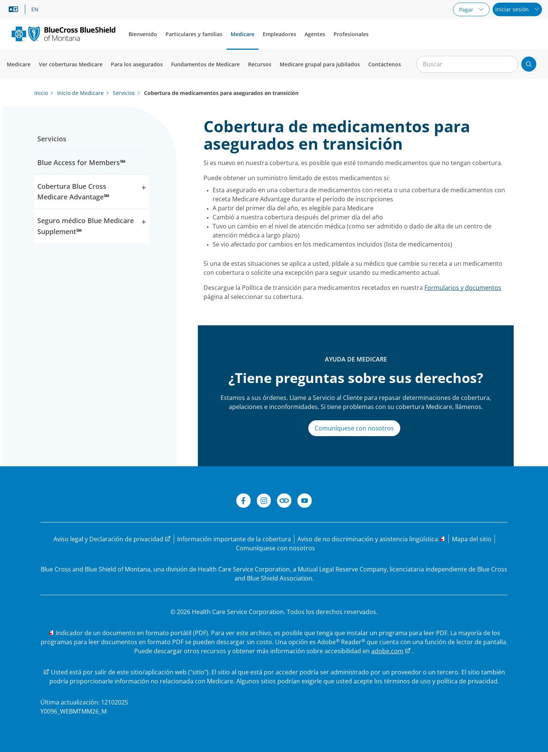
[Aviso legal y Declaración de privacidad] (112, 539)
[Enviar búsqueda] (528, 64)
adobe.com (387, 651)
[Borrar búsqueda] (508, 64)
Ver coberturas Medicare (71, 64)
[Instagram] (264, 501)
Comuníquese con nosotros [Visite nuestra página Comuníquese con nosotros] (354, 428)
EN (34, 9)
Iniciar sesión (512, 9)
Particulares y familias (193, 34)
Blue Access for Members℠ (81, 162)
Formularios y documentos (462, 287)
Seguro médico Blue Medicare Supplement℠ (91, 225)
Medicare (242, 34)
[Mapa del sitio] (471, 539)
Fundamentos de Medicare (205, 64)
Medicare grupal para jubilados (320, 64)
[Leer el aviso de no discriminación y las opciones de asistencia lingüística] (371, 539)
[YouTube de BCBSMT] (304, 501)
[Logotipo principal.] (63, 33)
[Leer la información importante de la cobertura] (234, 539)
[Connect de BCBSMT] (284, 501)
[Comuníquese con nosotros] (275, 548)
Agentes (315, 34)
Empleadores (279, 34)
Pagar (467, 9)
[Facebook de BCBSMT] (243, 501)
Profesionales (351, 34)
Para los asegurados (137, 64)
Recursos (259, 64)
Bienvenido (143, 34)
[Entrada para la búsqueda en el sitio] (467, 64)
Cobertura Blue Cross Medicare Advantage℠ (91, 191)
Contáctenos (384, 64)
